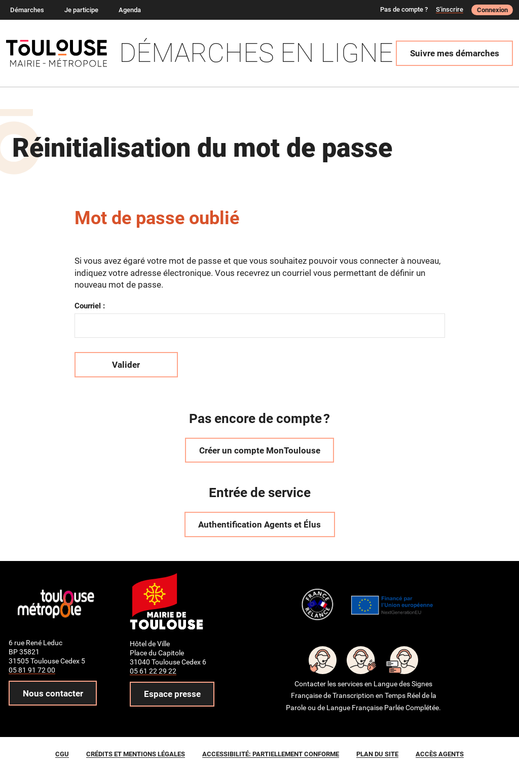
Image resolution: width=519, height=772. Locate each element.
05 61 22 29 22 (153, 671)
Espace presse (172, 694)
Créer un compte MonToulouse (259, 450)
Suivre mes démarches (454, 53)
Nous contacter (53, 693)
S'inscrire (449, 9)
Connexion (492, 10)
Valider (126, 365)
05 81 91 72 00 (32, 670)
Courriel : (90, 305)
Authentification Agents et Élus (259, 524)
